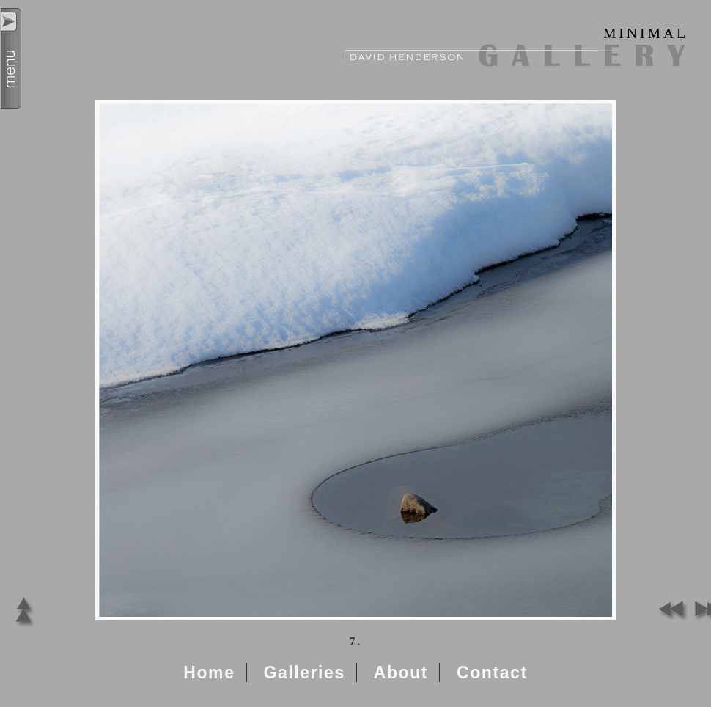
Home (209, 672)
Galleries (304, 672)
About (401, 672)
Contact (492, 672)
